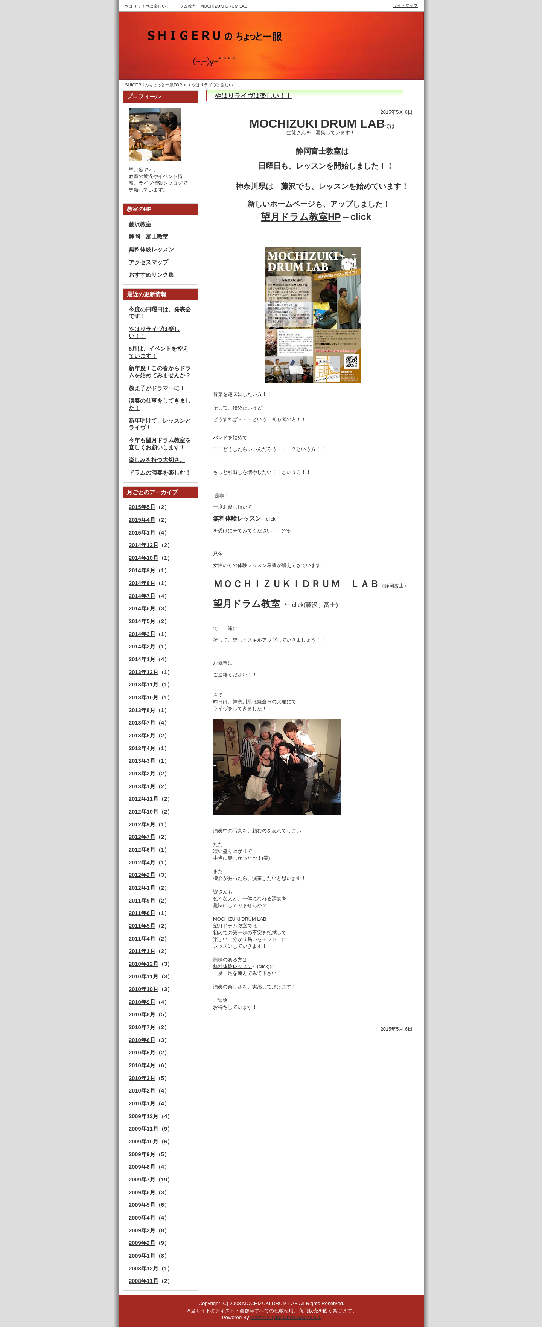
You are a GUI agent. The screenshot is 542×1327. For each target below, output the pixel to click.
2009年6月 (142, 1192)
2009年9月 (142, 1154)
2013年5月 (142, 735)
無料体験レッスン (232, 966)
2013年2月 (142, 774)
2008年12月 (143, 1269)
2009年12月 (143, 1116)
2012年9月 (142, 824)
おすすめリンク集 (151, 275)
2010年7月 (142, 1027)
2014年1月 (142, 659)
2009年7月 (142, 1180)
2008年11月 (143, 1281)
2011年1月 (142, 951)
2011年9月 (142, 901)
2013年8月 (142, 710)
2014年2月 (142, 647)
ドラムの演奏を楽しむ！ (160, 473)
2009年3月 (142, 1230)
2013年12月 (143, 672)
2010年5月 (142, 1053)
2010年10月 (143, 989)
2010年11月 (143, 976)
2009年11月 (143, 1129)
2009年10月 (143, 1142)
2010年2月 (142, 1091)
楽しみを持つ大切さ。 (157, 460)
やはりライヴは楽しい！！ (253, 96)
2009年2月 (142, 1243)
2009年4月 (142, 1218)
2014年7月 (142, 596)
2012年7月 (142, 837)
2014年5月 (142, 621)
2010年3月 (142, 1078)
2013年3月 (142, 761)
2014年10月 (143, 558)
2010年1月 (142, 1103)
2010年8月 (142, 1014)
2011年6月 (142, 913)
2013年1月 (142, 786)
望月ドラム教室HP (301, 216)
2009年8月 (142, 1167)
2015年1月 (142, 533)
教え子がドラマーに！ (157, 388)
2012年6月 (142, 850)
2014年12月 (143, 545)
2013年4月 (142, 748)
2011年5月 (142, 926)
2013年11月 (143, 685)
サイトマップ (405, 5)
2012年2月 (142, 875)
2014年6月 (142, 608)
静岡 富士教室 (148, 237)
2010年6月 (142, 1040)
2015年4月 (142, 520)
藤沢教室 (140, 224)
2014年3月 (142, 634)
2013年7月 (142, 723)
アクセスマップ (148, 262)
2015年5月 (142, 507)
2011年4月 (142, 939)
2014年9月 (142, 570)
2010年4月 (142, 1065)
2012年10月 (143, 812)
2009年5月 (142, 1205)
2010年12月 (143, 964)
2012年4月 (142, 863)
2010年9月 (142, 1002)
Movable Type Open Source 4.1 (285, 1317)
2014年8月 (142, 583)
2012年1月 (142, 888)
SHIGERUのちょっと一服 (149, 85)
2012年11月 (143, 799)
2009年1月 (142, 1256)
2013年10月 (143, 697)
